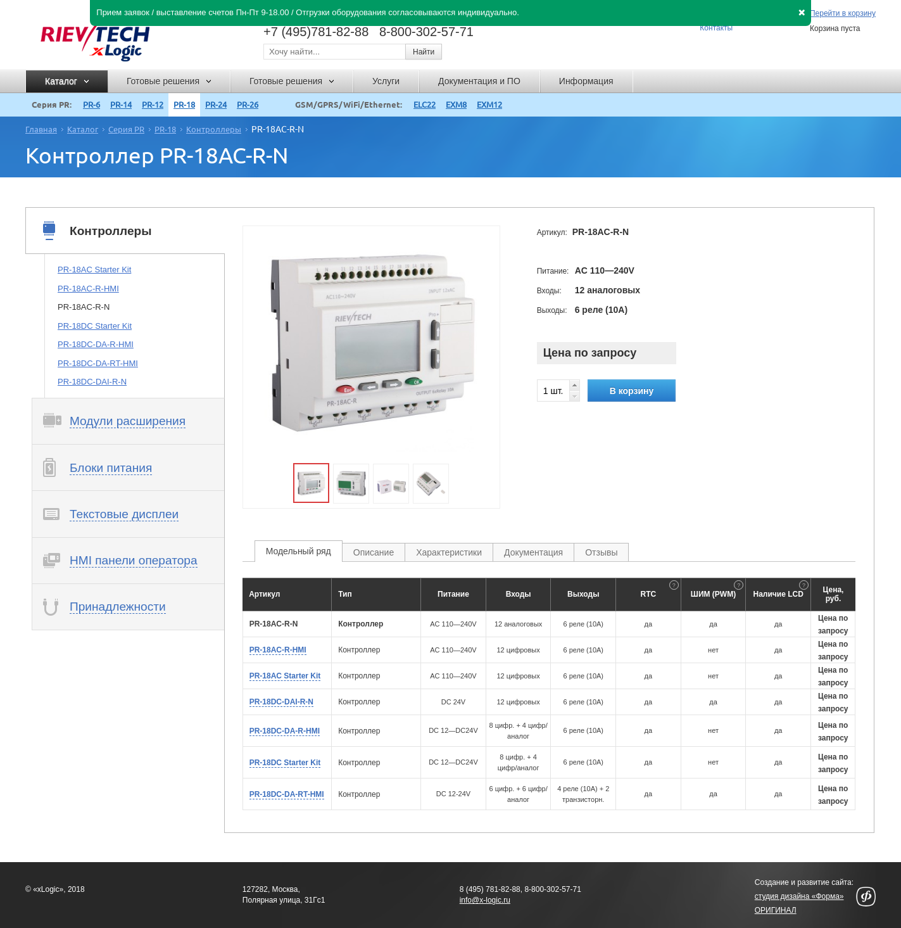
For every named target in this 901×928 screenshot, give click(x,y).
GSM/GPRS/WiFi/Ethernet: (348, 104)
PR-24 (216, 104)
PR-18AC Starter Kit (94, 269)
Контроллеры (213, 129)
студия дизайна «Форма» (799, 896)
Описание (373, 552)
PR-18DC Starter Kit (95, 326)
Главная (41, 129)
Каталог (82, 129)
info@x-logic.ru (485, 900)
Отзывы (601, 552)
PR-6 (91, 104)
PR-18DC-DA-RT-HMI (98, 363)
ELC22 (424, 104)
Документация (533, 552)
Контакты (716, 27)
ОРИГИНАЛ (776, 910)
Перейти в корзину (843, 14)
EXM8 (456, 104)
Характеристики (449, 552)
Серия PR (126, 129)
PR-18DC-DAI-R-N (92, 381)
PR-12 (152, 104)
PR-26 (247, 104)
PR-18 (184, 104)
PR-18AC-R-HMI (88, 288)
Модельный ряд (298, 551)
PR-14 (121, 104)
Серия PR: (52, 104)
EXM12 (489, 104)
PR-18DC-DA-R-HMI (96, 344)
